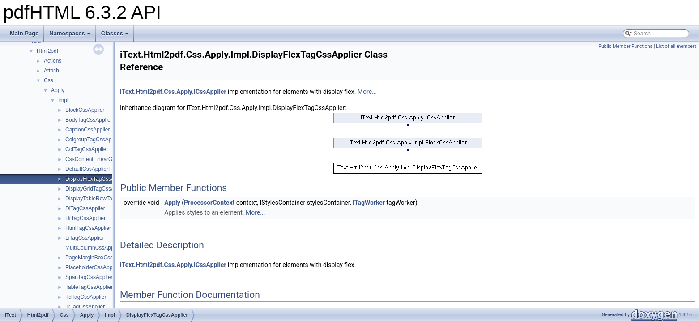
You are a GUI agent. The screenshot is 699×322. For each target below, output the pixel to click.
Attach (51, 71)
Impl (63, 100)
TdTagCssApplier (85, 297)
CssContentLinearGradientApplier (105, 159)
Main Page (24, 33)
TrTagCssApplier (85, 307)
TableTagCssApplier (89, 287)
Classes (114, 33)
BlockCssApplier (84, 110)
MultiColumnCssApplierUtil (97, 248)
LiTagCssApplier (84, 238)
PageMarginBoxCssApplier (97, 257)
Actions (52, 61)
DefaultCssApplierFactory (95, 169)
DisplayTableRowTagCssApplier (103, 198)
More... (367, 91)
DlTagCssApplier (85, 208)
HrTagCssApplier (85, 218)
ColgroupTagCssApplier (93, 139)
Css (48, 80)
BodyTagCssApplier (88, 120)
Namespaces (69, 33)
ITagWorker (369, 202)
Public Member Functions (625, 46)
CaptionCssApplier (87, 130)
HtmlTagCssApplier (88, 228)
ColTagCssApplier (86, 149)
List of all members (676, 46)
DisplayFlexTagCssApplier (96, 179)
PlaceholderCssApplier (92, 267)
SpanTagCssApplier (88, 277)
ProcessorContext (209, 202)
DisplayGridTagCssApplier (96, 189)
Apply (57, 90)
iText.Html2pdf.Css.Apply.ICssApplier (173, 91)
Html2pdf (47, 51)
